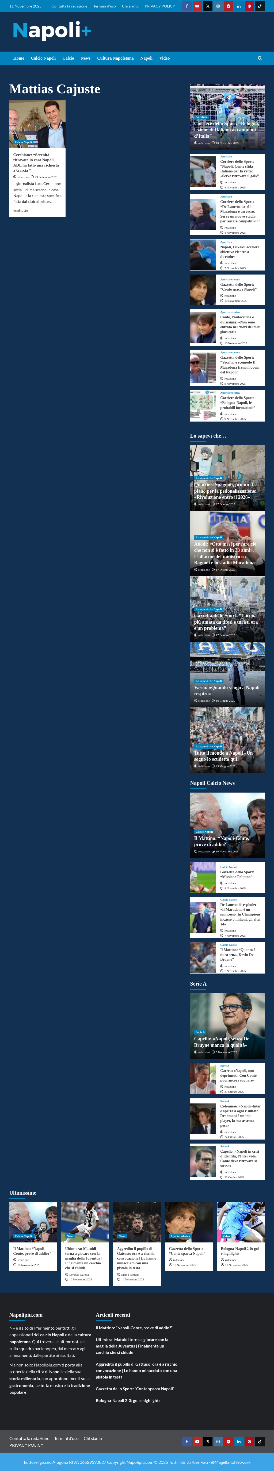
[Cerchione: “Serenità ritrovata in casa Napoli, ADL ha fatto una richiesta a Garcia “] (37, 124)
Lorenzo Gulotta (79, 1274)
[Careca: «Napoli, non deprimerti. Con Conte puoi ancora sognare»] (203, 1078)
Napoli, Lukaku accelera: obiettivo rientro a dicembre (240, 252)
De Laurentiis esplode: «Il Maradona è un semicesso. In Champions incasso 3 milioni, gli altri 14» (240, 914)
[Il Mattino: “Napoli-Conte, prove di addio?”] (33, 1222)
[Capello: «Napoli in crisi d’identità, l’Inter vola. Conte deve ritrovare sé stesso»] (203, 1161)
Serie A (200, 1032)
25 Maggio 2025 (225, 766)
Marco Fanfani (130, 1274)
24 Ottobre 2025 (234, 1136)
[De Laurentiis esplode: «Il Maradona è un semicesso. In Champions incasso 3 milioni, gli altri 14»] (203, 917)
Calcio (68, 58)
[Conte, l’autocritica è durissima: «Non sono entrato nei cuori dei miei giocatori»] (203, 327)
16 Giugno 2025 (225, 700)
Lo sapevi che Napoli (209, 478)
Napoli (146, 58)
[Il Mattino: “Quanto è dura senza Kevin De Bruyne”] (203, 957)
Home (18, 58)
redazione (23, 177)
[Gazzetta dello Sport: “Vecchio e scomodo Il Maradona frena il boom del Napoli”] (203, 368)
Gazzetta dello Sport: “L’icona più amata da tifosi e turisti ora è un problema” (226, 622)
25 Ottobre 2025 (234, 1091)
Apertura (202, 116)
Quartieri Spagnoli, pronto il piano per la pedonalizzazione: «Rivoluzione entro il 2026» (225, 491)
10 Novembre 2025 (227, 143)
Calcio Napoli (43, 58)
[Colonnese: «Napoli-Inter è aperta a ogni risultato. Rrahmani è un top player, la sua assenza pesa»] (203, 1118)
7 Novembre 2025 (235, 268)
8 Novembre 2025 (235, 232)
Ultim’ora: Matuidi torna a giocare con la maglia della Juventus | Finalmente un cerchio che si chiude (83, 1258)
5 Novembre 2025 (226, 1052)
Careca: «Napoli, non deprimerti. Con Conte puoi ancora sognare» (238, 1075)
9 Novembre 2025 (235, 187)
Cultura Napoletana (115, 58)
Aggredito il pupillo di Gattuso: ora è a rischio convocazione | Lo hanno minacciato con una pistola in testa (137, 1258)
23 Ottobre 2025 (234, 1177)
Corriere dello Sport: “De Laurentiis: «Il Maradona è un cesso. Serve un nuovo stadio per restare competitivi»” (240, 211)
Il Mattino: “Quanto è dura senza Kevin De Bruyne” (237, 955)
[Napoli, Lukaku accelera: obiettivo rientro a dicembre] (203, 255)
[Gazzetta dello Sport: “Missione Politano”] (203, 877)
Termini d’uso (104, 6)
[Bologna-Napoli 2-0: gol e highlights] (241, 1222)
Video (164, 58)
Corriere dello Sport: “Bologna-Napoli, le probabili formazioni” (237, 403)
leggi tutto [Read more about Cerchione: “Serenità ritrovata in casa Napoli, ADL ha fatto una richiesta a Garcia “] (20, 211)
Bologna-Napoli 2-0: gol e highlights (128, 1400)
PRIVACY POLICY (160, 6)
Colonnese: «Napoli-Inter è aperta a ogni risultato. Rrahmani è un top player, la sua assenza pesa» (240, 1116)
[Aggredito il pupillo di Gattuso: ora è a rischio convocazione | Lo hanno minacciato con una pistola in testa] (137, 1222)
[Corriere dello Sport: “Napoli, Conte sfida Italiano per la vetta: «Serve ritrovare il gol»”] (203, 171)
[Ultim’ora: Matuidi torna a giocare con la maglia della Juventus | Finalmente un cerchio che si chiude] (85, 1222)
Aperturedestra (230, 279)
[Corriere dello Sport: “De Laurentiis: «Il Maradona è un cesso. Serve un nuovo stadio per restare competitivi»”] (203, 214)
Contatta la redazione (69, 6)
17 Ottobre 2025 (225, 569)
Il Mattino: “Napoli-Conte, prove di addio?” (134, 1327)
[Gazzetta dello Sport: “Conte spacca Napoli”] (203, 290)
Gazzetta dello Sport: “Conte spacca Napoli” (135, 1388)
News (85, 58)
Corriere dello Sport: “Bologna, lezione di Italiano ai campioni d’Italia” (226, 130)
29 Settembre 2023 (46, 177)
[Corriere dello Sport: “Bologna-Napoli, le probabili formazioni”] (203, 406)
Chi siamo (130, 6)
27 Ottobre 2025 (225, 504)
